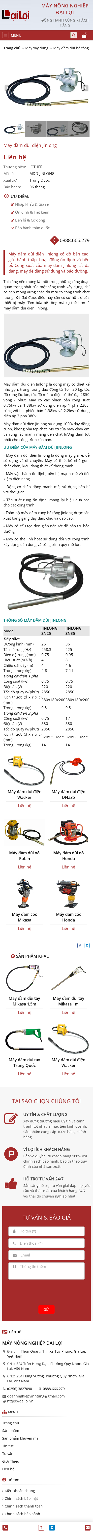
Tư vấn (7, 1453)
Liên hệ (8, 1469)
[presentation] (46, 1291)
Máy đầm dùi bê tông (71, 48)
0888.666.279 (54, 1388)
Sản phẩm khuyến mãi (20, 1438)
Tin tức (8, 1446)
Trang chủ (11, 48)
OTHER (36, 166)
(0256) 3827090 (19, 1388)
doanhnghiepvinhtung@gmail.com (36, 1396)
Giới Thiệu (10, 1461)
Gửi (46, 1309)
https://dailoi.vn (20, 1401)
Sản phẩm (10, 1430)
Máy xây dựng (36, 48)
